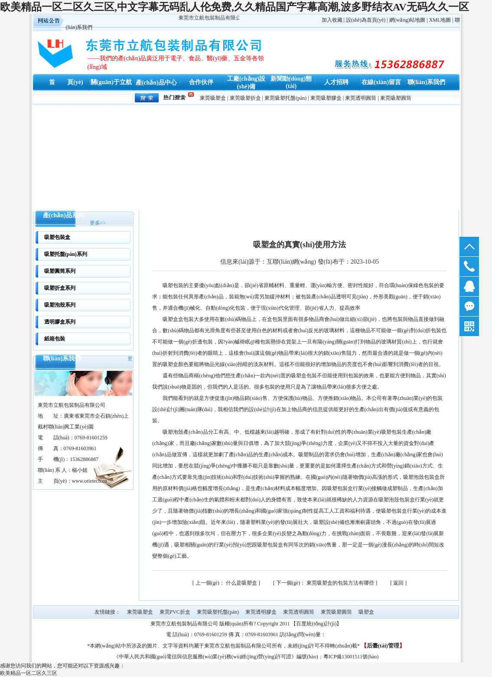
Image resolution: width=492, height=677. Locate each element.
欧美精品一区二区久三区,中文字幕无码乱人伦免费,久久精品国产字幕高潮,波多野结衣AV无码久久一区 (234, 7)
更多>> (98, 223)
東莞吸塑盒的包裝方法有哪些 (325, 583)
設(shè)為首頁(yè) (365, 20)
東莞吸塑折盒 (245, 98)
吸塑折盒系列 (59, 288)
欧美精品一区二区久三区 (28, 673)
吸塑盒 (366, 612)
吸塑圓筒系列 (59, 271)
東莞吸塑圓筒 (395, 98)
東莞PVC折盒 (175, 612)
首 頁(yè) (66, 82)
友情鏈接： (107, 612)
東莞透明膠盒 (261, 612)
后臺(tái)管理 (383, 645)
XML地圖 (440, 20)
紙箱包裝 (54, 339)
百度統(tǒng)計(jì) (316, 624)
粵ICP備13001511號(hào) (351, 657)
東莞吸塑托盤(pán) (285, 98)
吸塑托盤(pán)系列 (65, 254)
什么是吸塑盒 (226, 583)
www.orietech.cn (89, 481)
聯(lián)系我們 (426, 82)
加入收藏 (332, 20)
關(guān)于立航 (111, 82)
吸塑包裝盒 (57, 237)
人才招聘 (336, 82)
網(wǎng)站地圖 (407, 20)
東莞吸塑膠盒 (326, 98)
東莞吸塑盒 (213, 98)
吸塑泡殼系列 (59, 305)
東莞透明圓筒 (360, 98)
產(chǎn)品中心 (156, 82)
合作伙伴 (201, 82)
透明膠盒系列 (59, 322)
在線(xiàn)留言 (381, 82)
